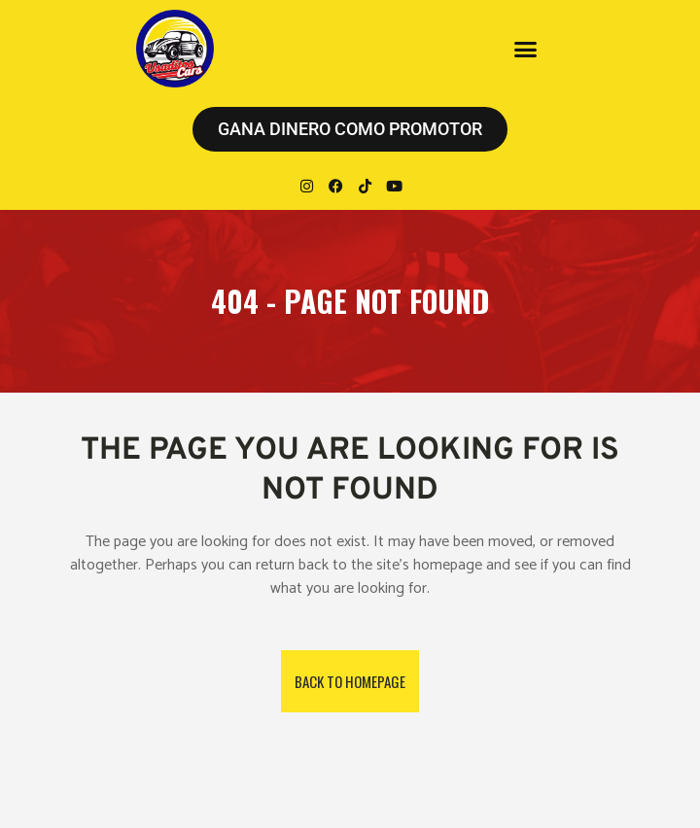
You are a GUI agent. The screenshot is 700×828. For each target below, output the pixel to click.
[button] (525, 48)
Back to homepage (350, 681)
